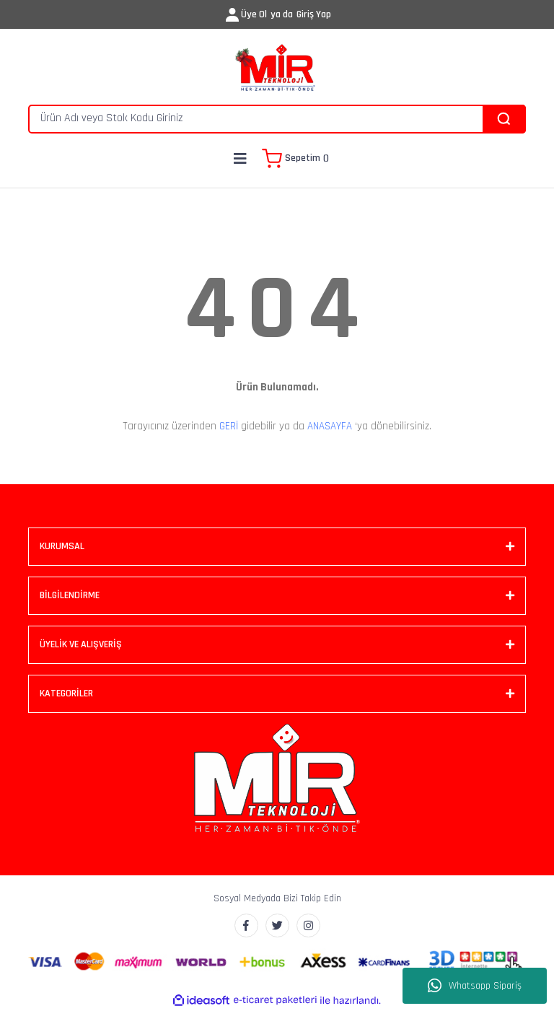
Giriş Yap (313, 14)
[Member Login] (232, 15)
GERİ (228, 426)
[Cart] (295, 159)
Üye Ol (254, 14)
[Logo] (276, 68)
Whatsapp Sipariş (475, 986)
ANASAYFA (329, 426)
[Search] (277, 119)
